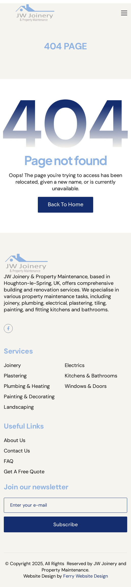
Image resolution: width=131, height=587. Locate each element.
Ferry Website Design (85, 576)
